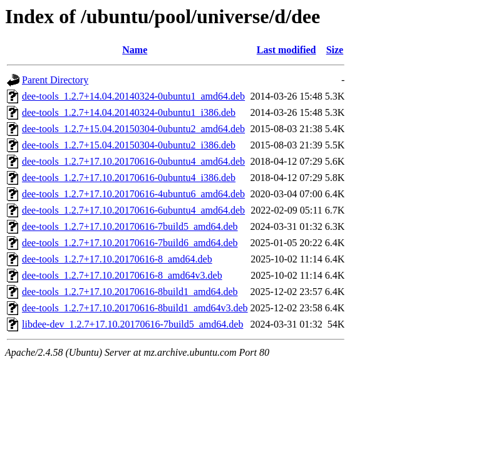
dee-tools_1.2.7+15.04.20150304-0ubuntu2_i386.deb (128, 145)
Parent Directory (55, 80)
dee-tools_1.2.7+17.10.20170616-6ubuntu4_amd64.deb (133, 210)
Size (335, 49)
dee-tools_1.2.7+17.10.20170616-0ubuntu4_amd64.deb (133, 161)
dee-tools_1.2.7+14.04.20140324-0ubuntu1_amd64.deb (133, 96)
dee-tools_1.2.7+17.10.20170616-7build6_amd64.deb (130, 242)
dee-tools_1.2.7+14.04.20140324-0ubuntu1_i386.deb (128, 112)
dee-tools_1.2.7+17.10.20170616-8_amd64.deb (117, 259)
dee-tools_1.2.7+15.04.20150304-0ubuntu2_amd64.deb (133, 128)
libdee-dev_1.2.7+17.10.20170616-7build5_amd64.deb (132, 324)
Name (134, 49)
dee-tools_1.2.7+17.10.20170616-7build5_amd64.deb (130, 226)
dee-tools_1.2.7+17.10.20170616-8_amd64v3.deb (122, 275)
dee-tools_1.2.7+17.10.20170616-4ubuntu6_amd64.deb (133, 194)
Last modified (286, 49)
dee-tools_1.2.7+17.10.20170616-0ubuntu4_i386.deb (128, 177)
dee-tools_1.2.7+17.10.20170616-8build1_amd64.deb (130, 291)
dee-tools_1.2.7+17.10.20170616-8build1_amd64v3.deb (135, 308)
